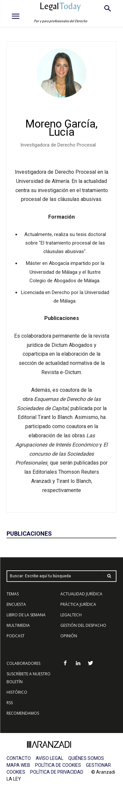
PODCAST (16, 636)
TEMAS (13, 594)
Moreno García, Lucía (61, 127)
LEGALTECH (71, 615)
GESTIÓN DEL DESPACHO (83, 625)
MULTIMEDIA (18, 625)
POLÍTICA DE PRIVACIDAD (56, 772)
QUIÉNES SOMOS (86, 758)
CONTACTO (19, 758)
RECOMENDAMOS (23, 713)
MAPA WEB (18, 765)
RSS (10, 702)
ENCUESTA (16, 604)
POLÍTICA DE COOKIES (58, 765)
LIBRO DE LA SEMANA (26, 615)
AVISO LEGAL (49, 758)
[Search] (109, 576)
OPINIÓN (68, 636)
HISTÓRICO (17, 692)
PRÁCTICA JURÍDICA (78, 604)
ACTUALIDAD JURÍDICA (81, 594)
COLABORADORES (23, 663)
